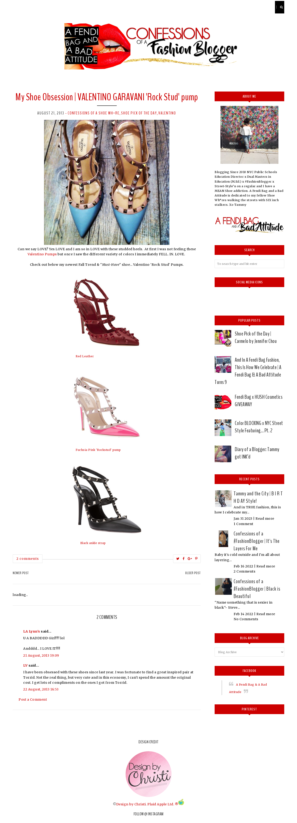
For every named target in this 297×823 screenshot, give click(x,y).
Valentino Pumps (42, 254)
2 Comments (244, 571)
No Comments (246, 619)
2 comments (27, 559)
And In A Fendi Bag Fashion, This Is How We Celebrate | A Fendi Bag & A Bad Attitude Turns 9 (248, 371)
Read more (264, 518)
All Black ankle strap (91, 543)
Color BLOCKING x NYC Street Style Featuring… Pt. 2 (259, 426)
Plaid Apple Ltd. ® (162, 804)
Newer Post (21, 573)
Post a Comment (33, 699)
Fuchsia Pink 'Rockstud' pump (98, 450)
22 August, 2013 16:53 (41, 689)
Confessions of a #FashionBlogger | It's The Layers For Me (257, 541)
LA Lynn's (31, 631)
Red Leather (85, 356)
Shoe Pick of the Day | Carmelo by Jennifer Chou (256, 337)
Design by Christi (131, 804)
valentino (167, 113)
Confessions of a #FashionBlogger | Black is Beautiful (257, 589)
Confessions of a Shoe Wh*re (93, 113)
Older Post (193, 573)
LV (25, 665)
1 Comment (243, 524)
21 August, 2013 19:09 (41, 655)
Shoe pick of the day (139, 113)
